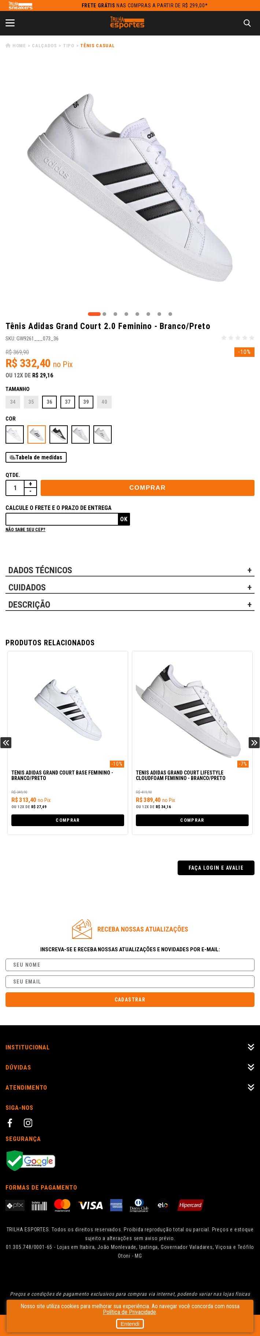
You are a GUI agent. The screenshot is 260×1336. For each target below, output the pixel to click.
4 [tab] (126, 314)
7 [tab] (159, 314)
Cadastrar (130, 1000)
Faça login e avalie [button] (216, 868)
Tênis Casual (97, 45)
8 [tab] (170, 314)
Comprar (147, 487)
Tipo (68, 45)
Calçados (44, 45)
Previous (5, 742)
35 (31, 402)
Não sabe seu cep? (25, 529)
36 (49, 402)
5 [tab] (137, 314)
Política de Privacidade (129, 1312)
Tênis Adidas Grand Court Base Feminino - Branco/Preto (62, 775)
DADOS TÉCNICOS (40, 570)
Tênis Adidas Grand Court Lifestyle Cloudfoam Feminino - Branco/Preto (181, 775)
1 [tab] (94, 314)
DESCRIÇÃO (29, 605)
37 (68, 402)
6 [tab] (148, 314)
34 (13, 402)
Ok (124, 519)
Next (254, 742)
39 (86, 402)
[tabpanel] (130, 185)
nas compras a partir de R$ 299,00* (145, 5)
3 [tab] (115, 314)
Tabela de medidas (38, 457)
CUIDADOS (27, 587)
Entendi (130, 1324)
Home (19, 45)
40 (104, 402)
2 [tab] (104, 314)
